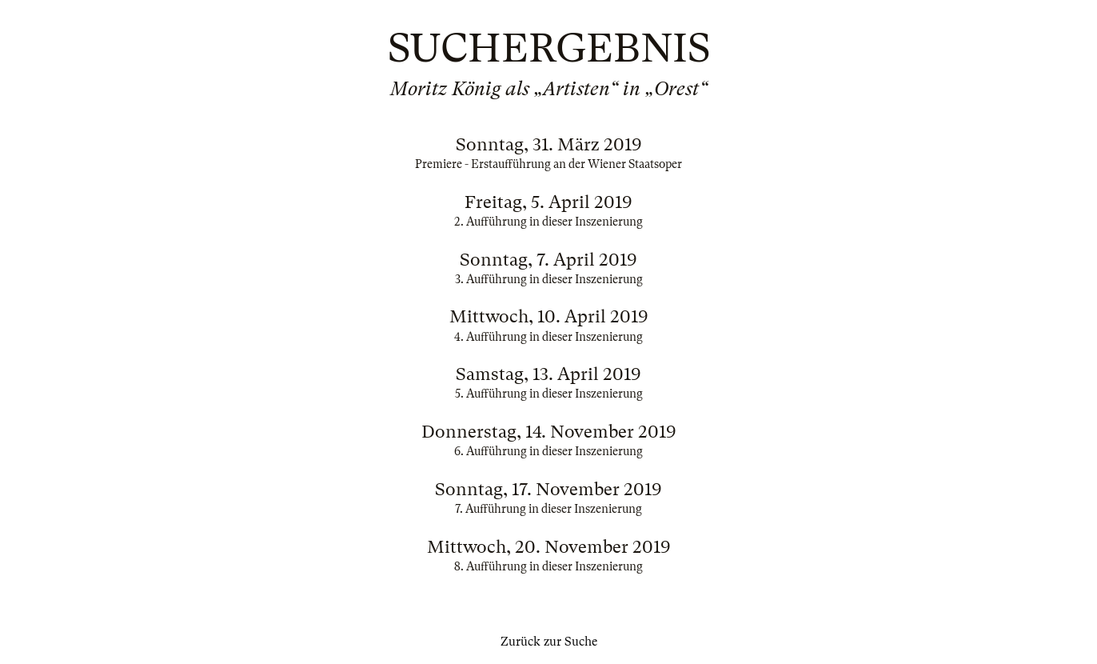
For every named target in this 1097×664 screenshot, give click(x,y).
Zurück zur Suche (549, 641)
